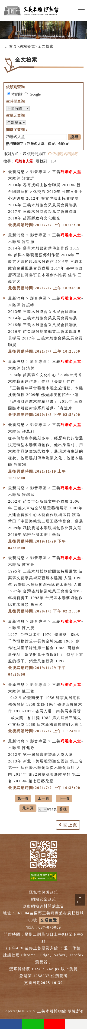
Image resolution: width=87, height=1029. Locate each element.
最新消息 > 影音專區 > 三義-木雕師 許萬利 (45, 428)
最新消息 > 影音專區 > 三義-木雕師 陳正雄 (45, 688)
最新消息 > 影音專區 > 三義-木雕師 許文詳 (45, 175)
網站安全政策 (43, 899)
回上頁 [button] (70, 825)
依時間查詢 (15, 101)
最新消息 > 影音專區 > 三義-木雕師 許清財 (45, 365)
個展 (51, 144)
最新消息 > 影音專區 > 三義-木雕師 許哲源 (45, 238)
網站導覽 (27, 46)
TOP (80, 902)
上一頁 (43, 798)
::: (5, 46)
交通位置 (48, 920)
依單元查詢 (15, 115)
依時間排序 (34, 154)
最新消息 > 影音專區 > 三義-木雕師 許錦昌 (45, 491)
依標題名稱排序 (63, 154)
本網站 (17, 94)
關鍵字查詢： (17, 130)
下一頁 (64, 798)
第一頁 (23, 798)
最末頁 (28, 808)
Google (35, 94)
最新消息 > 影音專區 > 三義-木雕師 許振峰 (45, 301)
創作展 (63, 144)
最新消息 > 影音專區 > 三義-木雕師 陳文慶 (45, 624)
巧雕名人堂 (35, 144)
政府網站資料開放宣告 (43, 906)
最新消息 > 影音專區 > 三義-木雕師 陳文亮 (45, 561)
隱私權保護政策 (43, 892)
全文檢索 (46, 46)
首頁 (13, 46)
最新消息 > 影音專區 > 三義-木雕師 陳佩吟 (45, 744)
